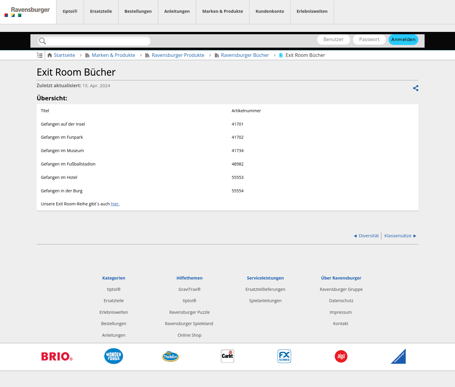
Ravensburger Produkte (175, 55)
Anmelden (403, 39)
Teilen (415, 88)
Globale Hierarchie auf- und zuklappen (39, 54)
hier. (115, 204)
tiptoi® (70, 11)
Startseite (61, 55)
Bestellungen (138, 11)
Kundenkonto (270, 11)
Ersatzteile (101, 11)
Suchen (43, 41)
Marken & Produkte (222, 11)
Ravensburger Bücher (242, 55)
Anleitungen (177, 11)
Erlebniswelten (312, 11)
